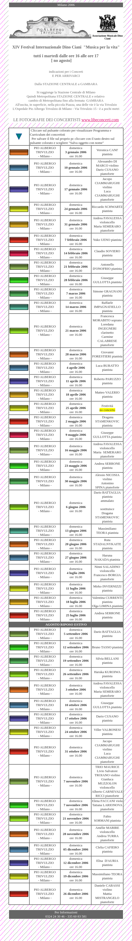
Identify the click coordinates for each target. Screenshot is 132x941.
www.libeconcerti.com (100, 120)
